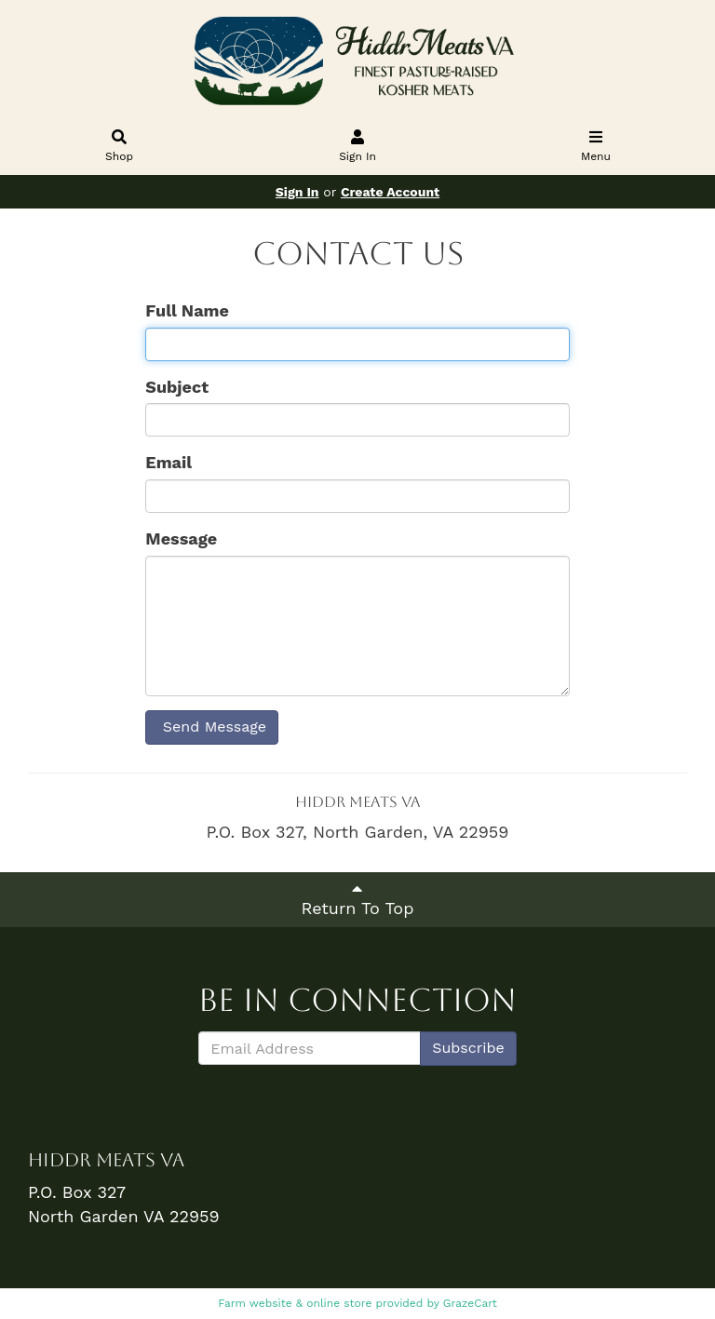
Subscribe (468, 1048)
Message (181, 538)
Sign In (358, 147)
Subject (177, 387)
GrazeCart (470, 1303)
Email (168, 462)
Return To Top (358, 899)
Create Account (390, 191)
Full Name (187, 310)
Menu (596, 147)
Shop (119, 147)
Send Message (211, 726)
